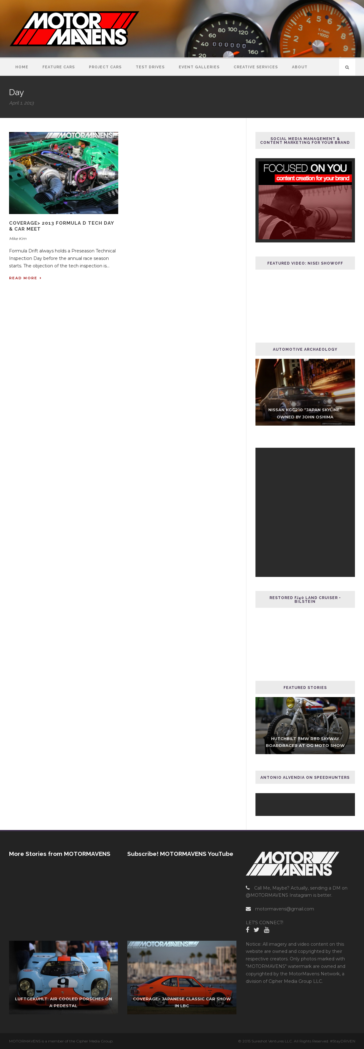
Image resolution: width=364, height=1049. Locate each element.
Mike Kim (18, 238)
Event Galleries (199, 67)
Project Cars (105, 67)
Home (21, 67)
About (300, 67)
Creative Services (256, 67)
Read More (25, 278)
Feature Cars (58, 67)
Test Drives (150, 67)
